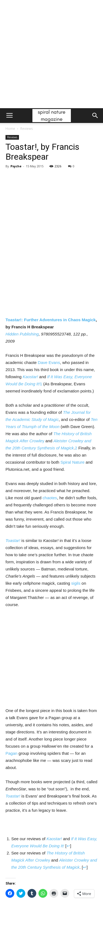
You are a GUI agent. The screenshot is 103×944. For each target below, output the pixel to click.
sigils (75, 583)
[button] (95, 115)
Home (10, 128)
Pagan (11, 753)
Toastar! (12, 540)
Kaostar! (30, 376)
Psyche (15, 166)
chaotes (50, 497)
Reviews (26, 128)
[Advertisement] (51, 54)
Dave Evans (49, 362)
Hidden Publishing (22, 334)
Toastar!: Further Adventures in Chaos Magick (50, 319)
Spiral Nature (72, 462)
